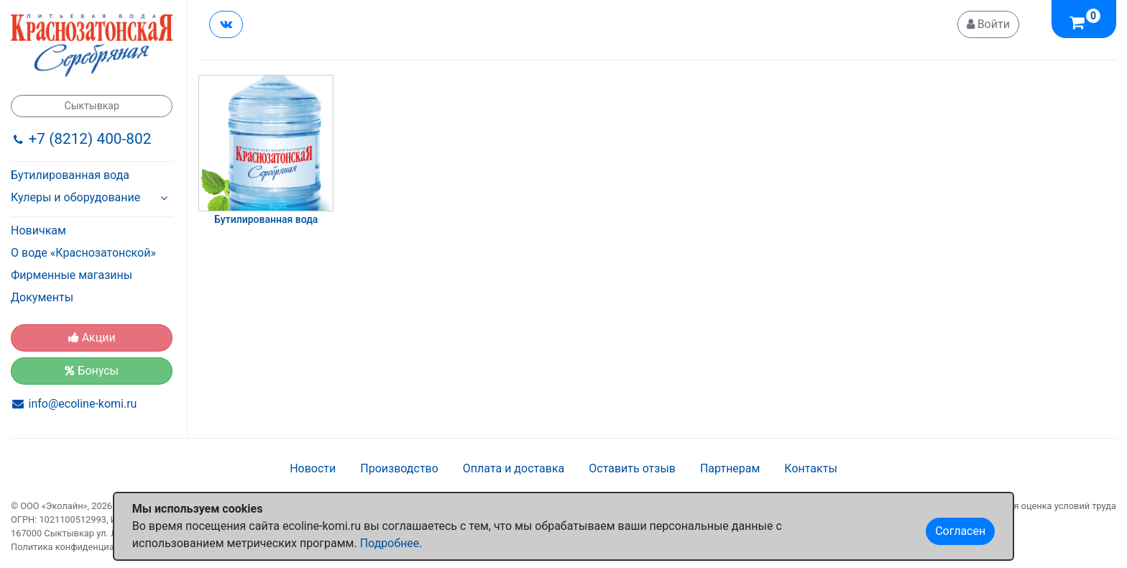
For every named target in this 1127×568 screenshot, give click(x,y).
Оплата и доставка (513, 468)
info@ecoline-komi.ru (83, 404)
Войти (988, 24)
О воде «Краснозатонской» (83, 253)
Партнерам (730, 468)
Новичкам (38, 230)
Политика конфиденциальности (80, 546)
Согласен (960, 531)
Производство (399, 468)
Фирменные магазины (71, 275)
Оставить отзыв (632, 468)
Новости (313, 468)
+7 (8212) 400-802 (90, 138)
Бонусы (92, 370)
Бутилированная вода (70, 175)
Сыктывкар (92, 105)
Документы (42, 297)
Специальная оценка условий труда (1038, 505)
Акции (92, 337)
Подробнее (390, 543)
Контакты (810, 468)
